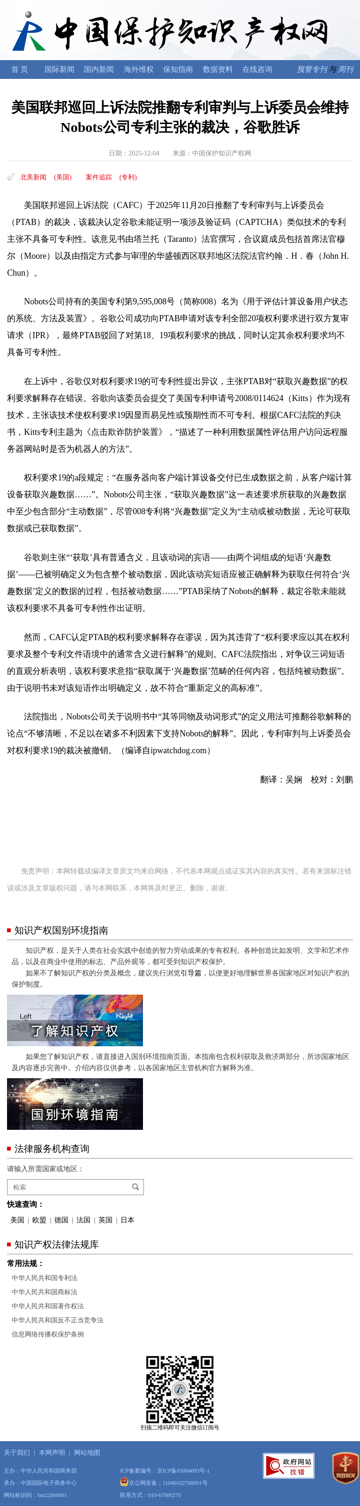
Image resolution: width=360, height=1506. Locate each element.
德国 (61, 1220)
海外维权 (139, 69)
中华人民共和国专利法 (44, 1278)
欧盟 (39, 1220)
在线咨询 (257, 69)
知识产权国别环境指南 (61, 930)
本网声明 (52, 1452)
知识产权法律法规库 (57, 1244)
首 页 (19, 69)
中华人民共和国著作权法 (48, 1306)
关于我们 (17, 1452)
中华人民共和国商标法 (44, 1292)
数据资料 (218, 69)
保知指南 (178, 69)
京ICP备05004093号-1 (183, 1470)
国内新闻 (99, 69)
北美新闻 (33, 177)
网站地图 (87, 1452)
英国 (105, 1220)
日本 (127, 1220)
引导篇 (191, 973)
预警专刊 (312, 69)
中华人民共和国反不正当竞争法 (58, 1320)
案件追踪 (99, 177)
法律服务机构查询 (52, 1148)
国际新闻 (60, 69)
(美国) (62, 177)
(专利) (128, 177)
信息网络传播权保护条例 (48, 1334)
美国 (17, 1220)
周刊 (345, 69)
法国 (83, 1220)
